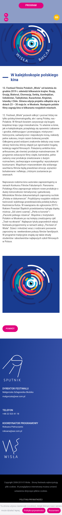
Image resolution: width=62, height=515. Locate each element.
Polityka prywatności (34, 510)
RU (6, 19)
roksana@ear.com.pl (12, 431)
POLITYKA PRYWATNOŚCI (31, 499)
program (31, 5)
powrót (10, 328)
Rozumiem (54, 510)
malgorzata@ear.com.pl (13, 396)
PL (6, 15)
